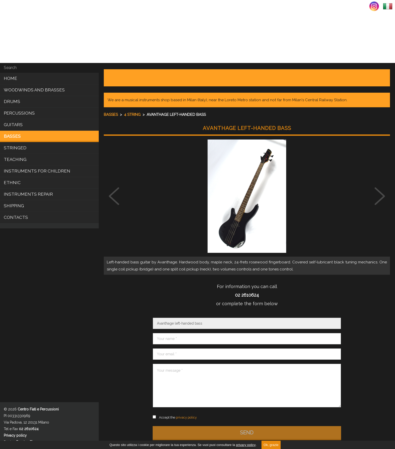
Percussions (19, 113)
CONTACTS (16, 217)
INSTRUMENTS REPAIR (28, 194)
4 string (133, 114)
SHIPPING (14, 205)
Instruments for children (37, 171)
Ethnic (12, 182)
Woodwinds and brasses (34, 89)
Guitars (13, 124)
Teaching (15, 159)
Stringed (15, 147)
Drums (12, 101)
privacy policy (246, 445)
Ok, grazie (271, 445)
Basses (12, 136)
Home (10, 78)
